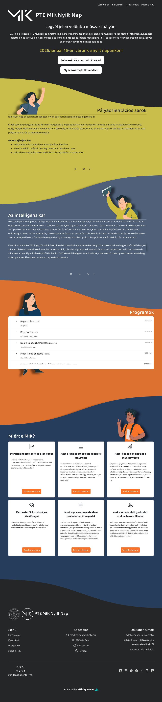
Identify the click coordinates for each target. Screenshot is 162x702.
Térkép (81, 651)
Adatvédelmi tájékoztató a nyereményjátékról (139, 642)
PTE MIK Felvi (81, 640)
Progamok (14, 645)
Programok (132, 4)
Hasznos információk (142, 649)
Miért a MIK (147, 4)
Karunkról (117, 4)
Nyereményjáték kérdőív (81, 70)
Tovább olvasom (32, 491)
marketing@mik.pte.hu (81, 635)
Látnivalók (103, 4)
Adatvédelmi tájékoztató (140, 635)
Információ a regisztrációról (81, 60)
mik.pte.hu (81, 645)
